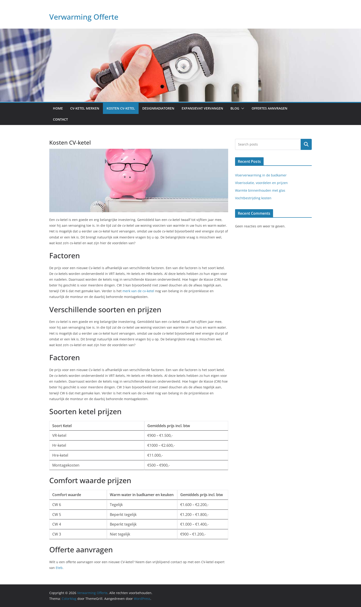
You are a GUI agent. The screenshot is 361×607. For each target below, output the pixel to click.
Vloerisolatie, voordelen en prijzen (261, 183)
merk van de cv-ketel (138, 291)
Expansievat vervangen (202, 108)
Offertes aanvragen (269, 108)
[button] (241, 108)
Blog (234, 108)
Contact (60, 119)
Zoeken (306, 144)
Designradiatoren (158, 108)
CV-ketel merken (84, 108)
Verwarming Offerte (83, 17)
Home (58, 108)
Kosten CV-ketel (121, 108)
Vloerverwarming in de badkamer (261, 175)
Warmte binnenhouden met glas (260, 190)
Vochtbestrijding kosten (253, 198)
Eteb (59, 567)
